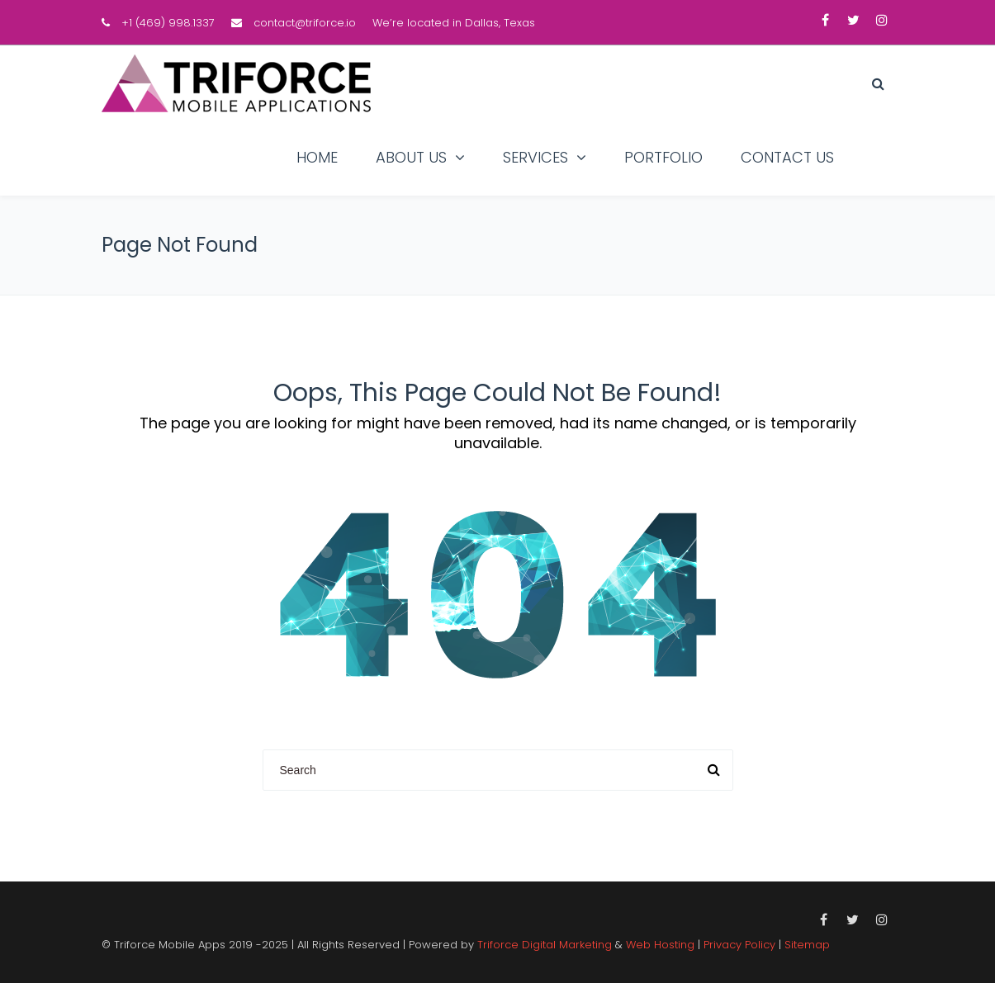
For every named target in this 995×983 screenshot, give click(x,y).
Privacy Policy (739, 944)
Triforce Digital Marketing (544, 944)
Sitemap (807, 944)
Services (535, 157)
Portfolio (663, 157)
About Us (411, 157)
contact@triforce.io (304, 23)
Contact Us (787, 157)
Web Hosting (660, 944)
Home (317, 157)
